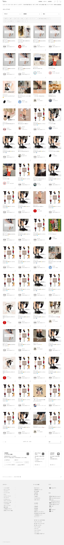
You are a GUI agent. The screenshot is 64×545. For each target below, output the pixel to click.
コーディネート (33, 18)
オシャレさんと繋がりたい (10, 21)
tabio (22, 18)
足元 (27, 18)
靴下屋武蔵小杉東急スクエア (44, 18)
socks (19, 21)
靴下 (11, 18)
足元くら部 (17, 18)
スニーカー (25, 21)
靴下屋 (6, 18)
